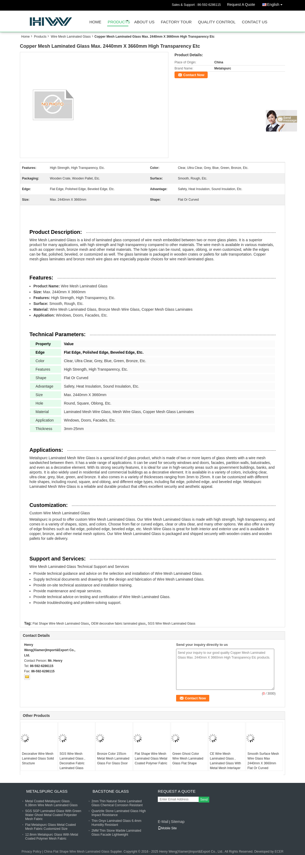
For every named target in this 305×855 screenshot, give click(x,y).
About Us (144, 22)
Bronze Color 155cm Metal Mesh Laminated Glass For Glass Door (113, 758)
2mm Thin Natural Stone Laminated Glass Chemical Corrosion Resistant (117, 803)
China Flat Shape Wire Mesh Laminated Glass (77, 851)
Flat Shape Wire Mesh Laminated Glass (61, 623)
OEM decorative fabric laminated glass (118, 623)
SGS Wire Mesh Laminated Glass (171, 623)
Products (118, 22)
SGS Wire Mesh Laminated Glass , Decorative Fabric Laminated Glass (72, 761)
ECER (278, 851)
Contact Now (193, 75)
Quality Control (217, 22)
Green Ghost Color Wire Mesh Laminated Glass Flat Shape (187, 758)
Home (95, 22)
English (276, 4)
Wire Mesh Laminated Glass (71, 36)
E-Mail (163, 821)
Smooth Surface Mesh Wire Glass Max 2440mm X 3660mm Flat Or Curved (263, 761)
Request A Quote (241, 4)
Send (204, 799)
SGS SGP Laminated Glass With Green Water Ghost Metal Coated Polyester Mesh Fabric (53, 815)
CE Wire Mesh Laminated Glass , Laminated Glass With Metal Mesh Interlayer (225, 761)
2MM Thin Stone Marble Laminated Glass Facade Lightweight (116, 832)
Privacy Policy (31, 851)
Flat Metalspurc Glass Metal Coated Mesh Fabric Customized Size (50, 827)
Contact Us (254, 22)
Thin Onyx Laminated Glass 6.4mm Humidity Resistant (116, 823)
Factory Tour (176, 22)
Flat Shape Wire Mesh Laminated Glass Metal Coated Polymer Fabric (151, 758)
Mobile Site (167, 828)
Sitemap (177, 821)
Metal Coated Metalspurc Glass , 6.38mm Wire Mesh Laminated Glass (51, 803)
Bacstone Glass (111, 791)
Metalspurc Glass (47, 791)
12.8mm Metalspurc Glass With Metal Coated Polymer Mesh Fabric (51, 836)
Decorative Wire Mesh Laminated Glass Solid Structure (38, 758)
